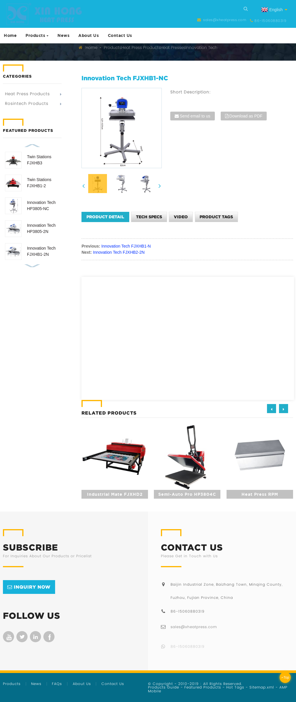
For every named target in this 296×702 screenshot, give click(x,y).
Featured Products (202, 687)
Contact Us (120, 35)
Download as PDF (246, 116)
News (63, 35)
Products (37, 35)
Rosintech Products (26, 103)
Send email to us (195, 116)
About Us (88, 35)
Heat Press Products (141, 47)
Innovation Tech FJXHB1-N (126, 246)
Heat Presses (173, 47)
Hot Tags (235, 687)
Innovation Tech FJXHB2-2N (118, 252)
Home (10, 35)
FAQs (57, 683)
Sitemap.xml (261, 687)
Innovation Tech (201, 47)
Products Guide (163, 687)
